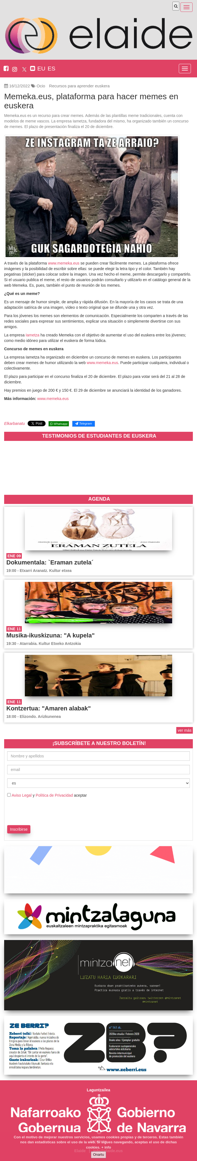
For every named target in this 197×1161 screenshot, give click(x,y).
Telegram (83, 423)
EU (41, 68)
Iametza (33, 335)
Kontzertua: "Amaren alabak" (48, 708)
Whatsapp (58, 423)
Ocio (41, 85)
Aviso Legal (21, 795)
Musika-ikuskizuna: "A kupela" (50, 635)
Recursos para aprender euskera (79, 85)
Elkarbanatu (14, 423)
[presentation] (39, 810)
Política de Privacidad (54, 795)
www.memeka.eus (64, 263)
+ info (106, 1147)
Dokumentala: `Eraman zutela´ (49, 562)
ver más (184, 730)
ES (51, 68)
